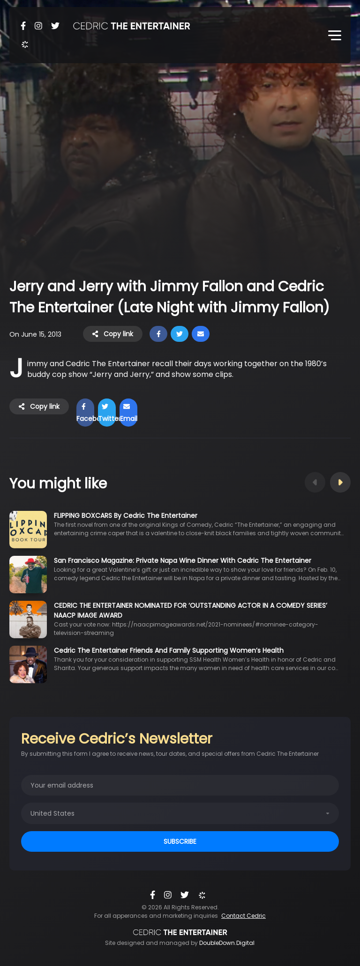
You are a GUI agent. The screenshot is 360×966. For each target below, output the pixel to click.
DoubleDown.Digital (227, 943)
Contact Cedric (243, 916)
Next (340, 482)
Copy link (112, 334)
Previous (315, 482)
